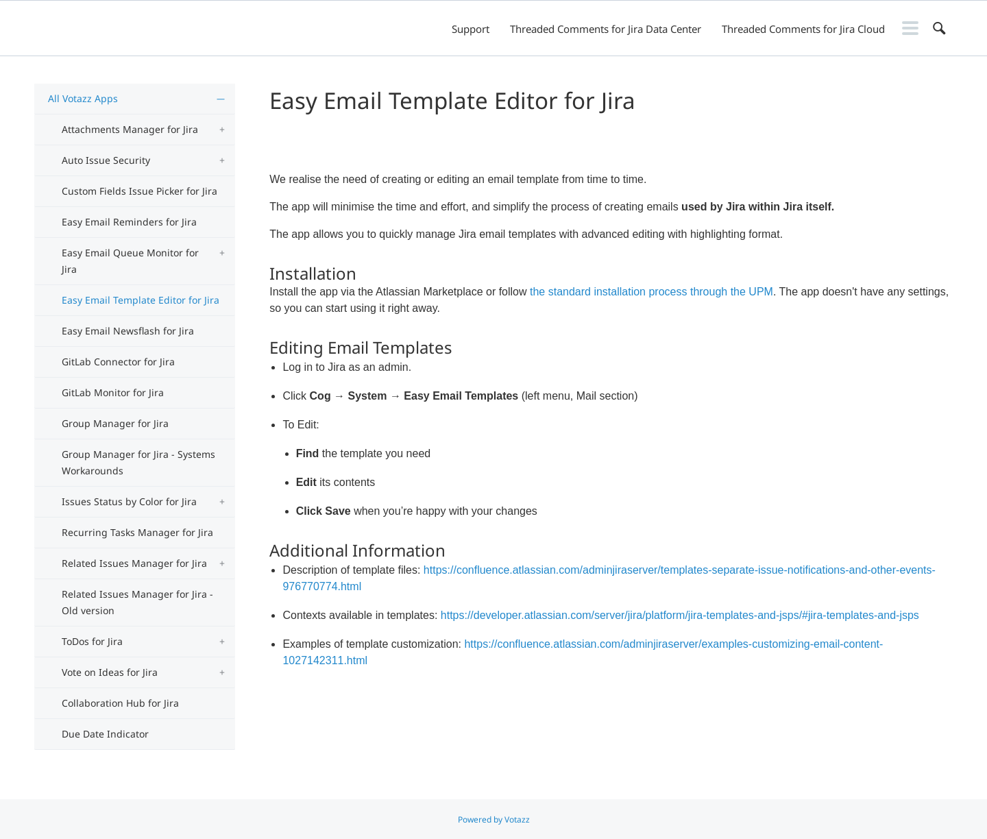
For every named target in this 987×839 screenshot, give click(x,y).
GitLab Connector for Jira (118, 361)
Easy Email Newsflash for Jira (128, 330)
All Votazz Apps (83, 98)
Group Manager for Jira (115, 423)
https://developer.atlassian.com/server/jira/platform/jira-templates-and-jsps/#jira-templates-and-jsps (680, 615)
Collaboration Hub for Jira (120, 702)
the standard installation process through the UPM (651, 291)
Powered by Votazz (494, 819)
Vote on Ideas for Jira (110, 672)
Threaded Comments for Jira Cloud (803, 29)
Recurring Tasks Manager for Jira (137, 532)
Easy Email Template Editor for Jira (140, 299)
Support (470, 29)
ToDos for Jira (92, 641)
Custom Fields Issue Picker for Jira (139, 190)
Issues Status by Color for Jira (129, 501)
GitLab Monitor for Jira (113, 392)
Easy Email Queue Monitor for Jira (130, 261)
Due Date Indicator (105, 733)
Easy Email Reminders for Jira (129, 221)
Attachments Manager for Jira (130, 129)
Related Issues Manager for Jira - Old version (137, 602)
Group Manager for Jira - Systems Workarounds (138, 462)
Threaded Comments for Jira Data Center (605, 29)
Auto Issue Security (106, 160)
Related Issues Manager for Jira (134, 563)
